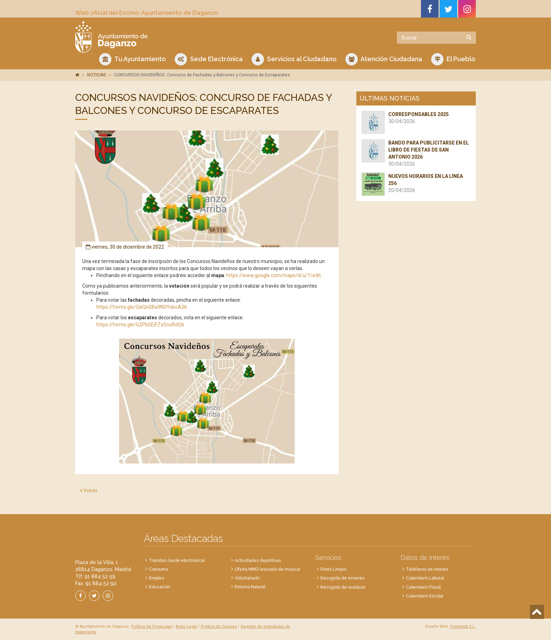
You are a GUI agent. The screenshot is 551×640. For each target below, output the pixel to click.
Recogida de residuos (342, 587)
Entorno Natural (250, 586)
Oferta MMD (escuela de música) (267, 569)
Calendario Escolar (424, 596)
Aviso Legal (186, 626)
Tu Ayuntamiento (132, 59)
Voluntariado (247, 578)
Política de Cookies (219, 626)
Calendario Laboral (425, 578)
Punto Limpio (333, 569)
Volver (89, 490)
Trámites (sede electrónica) (177, 560)
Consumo (158, 569)
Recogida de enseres (342, 578)
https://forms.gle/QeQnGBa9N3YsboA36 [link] (141, 307)
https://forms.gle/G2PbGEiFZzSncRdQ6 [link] (140, 324)
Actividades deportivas (258, 560)
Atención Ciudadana (383, 59)
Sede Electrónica (209, 59)
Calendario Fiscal (423, 587)
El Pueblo (453, 59)
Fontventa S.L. (463, 626)
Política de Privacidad (151, 626)
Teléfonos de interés (427, 569)
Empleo (156, 578)
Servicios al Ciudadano (294, 59)
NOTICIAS (96, 74)
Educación (159, 586)
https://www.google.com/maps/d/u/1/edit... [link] (275, 275)
